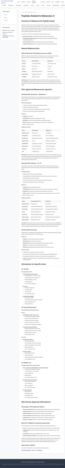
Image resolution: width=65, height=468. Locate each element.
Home (18, 1)
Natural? (48, 5)
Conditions (43, 1)
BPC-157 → (34, 450)
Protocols (29, 1)
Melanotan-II (30, 12)
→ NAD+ (5, 17)
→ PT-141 (5, 14)
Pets (53, 1)
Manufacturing (56, 5)
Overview (4, 5)
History (42, 5)
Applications (10, 5)
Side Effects (26, 5)
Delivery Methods (34, 2)
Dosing (37, 5)
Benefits (48, 1)
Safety (32, 5)
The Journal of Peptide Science (7, 2)
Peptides (23, 1)
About (62, 1)
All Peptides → (40, 450)
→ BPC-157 (5, 20)
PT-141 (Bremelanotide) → (26, 450)
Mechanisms (18, 5)
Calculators (57, 1)
